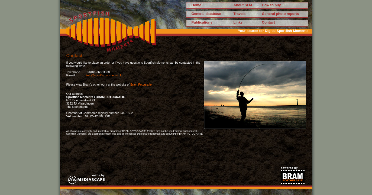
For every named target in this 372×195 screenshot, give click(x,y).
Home (196, 5)
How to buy (271, 5)
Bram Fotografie (141, 84)
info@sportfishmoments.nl (103, 75)
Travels (240, 14)
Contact (268, 22)
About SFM (243, 5)
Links (238, 22)
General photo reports (280, 14)
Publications (202, 22)
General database (206, 14)
